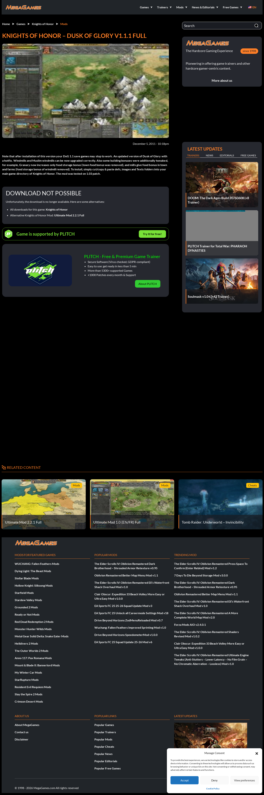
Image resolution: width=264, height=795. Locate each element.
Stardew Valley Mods (28, 600)
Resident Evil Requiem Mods (33, 687)
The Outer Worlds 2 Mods (31, 650)
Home (6, 24)
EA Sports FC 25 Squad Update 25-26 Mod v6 (123, 642)
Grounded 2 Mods (26, 607)
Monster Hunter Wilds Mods (33, 629)
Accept (184, 780)
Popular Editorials (105, 761)
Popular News (103, 753)
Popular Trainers (105, 732)
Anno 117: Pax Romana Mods (33, 658)
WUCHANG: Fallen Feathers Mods (37, 563)
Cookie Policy (212, 788)
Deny (214, 780)
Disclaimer (21, 739)
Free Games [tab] (248, 155)
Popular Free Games (107, 768)
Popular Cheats (104, 746)
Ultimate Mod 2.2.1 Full (69, 215)
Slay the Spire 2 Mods (28, 694)
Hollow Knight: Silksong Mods (34, 585)
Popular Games (104, 724)
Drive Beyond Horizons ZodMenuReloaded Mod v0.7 (128, 620)
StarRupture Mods (27, 679)
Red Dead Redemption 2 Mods (34, 621)
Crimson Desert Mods (29, 701)
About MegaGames (27, 724)
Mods (64, 24)
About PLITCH (147, 283)
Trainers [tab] (193, 155)
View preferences (244, 780)
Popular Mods (103, 739)
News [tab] (209, 155)
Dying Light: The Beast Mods (33, 571)
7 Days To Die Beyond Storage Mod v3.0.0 (201, 575)
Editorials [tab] (227, 155)
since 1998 (249, 51)
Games (20, 24)
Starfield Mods (24, 592)
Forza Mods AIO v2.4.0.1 (190, 624)
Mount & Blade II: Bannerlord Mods (37, 665)
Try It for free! (152, 234)
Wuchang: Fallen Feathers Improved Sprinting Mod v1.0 (130, 627)
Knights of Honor (43, 24)
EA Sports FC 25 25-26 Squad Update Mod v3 (123, 605)
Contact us (21, 732)
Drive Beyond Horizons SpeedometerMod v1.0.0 (125, 634)
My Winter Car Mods (28, 672)
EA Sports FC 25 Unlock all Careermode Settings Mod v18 (131, 613)
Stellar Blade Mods (27, 578)
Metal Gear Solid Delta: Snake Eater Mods (41, 636)
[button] (257, 753)
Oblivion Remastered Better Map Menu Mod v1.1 (126, 575)
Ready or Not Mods (27, 614)
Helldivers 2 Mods (26, 643)
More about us (222, 80)
